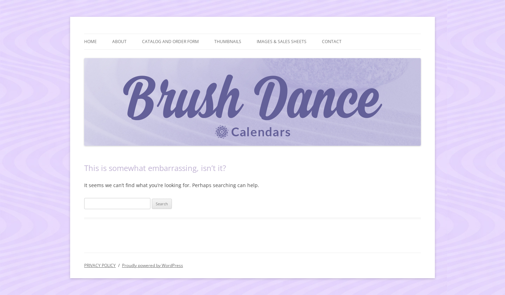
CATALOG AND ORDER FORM (170, 41)
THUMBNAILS (227, 41)
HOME (90, 41)
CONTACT (332, 41)
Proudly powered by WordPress (152, 265)
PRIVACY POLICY (100, 265)
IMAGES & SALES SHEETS (282, 41)
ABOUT (119, 41)
